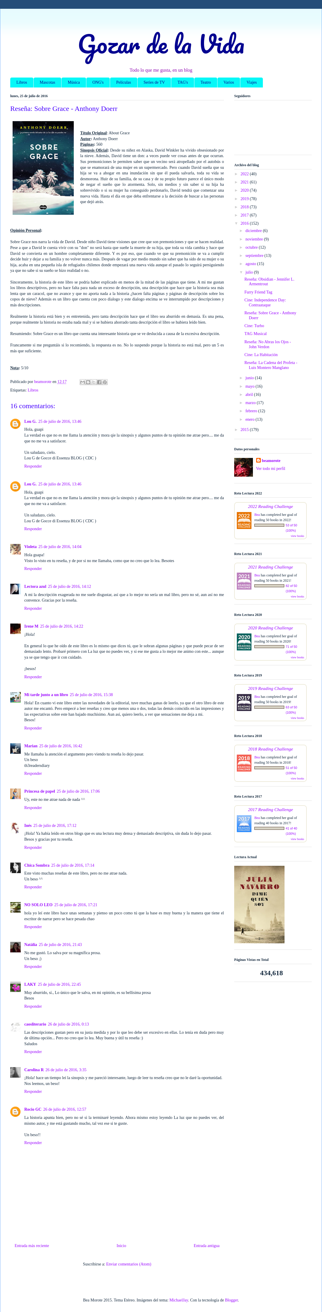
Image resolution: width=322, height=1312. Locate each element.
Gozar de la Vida (161, 43)
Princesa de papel (39, 791)
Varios (229, 82)
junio (250, 378)
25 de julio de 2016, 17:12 (54, 825)
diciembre (254, 231)
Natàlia (30, 944)
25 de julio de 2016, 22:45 (59, 984)
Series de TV (154, 82)
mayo (250, 386)
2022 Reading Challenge (270, 506)
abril (249, 394)
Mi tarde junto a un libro (46, 695)
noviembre (254, 239)
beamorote (271, 460)
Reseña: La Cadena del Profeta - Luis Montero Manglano (270, 365)
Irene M (31, 626)
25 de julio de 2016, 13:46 (59, 421)
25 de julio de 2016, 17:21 (75, 905)
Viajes (251, 82)
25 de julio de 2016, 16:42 (60, 746)
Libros (21, 82)
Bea (257, 515)
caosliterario (35, 1024)
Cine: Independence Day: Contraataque (265, 302)
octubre (251, 247)
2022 (245, 174)
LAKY (30, 984)
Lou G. (30, 421)
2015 (245, 429)
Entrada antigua (207, 1246)
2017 (245, 215)
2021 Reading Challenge (270, 566)
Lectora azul (35, 586)
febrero (251, 411)
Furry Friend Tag (258, 292)
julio (249, 272)
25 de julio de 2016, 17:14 (72, 865)
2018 (245, 207)
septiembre (254, 255)
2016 (245, 223)
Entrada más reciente (32, 1246)
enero (250, 419)
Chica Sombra (36, 865)
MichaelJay (178, 1300)
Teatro (206, 82)
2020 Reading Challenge (270, 627)
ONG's (98, 82)
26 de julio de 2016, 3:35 (65, 1070)
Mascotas (47, 82)
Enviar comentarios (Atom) (128, 1264)
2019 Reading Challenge (270, 688)
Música (74, 82)
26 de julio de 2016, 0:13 (68, 1024)
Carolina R (34, 1070)
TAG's (182, 82)
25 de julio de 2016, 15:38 (91, 695)
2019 (245, 199)
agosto (251, 264)
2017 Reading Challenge (270, 809)
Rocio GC (33, 1109)
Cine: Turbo (254, 326)
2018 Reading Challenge (270, 748)
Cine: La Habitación (261, 355)
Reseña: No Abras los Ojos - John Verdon (267, 344)
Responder (33, 466)
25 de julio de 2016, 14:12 (69, 586)
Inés (28, 825)
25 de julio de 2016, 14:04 (59, 547)
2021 (245, 182)
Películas (123, 82)
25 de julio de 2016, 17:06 (78, 791)
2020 (245, 190)
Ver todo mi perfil (270, 468)
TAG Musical (255, 334)
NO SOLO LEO (38, 905)
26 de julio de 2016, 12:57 (64, 1109)
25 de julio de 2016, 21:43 (60, 944)
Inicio (121, 1246)
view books (297, 535)
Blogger (231, 1300)
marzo (250, 403)
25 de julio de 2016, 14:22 (61, 626)
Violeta (30, 547)
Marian (30, 746)
